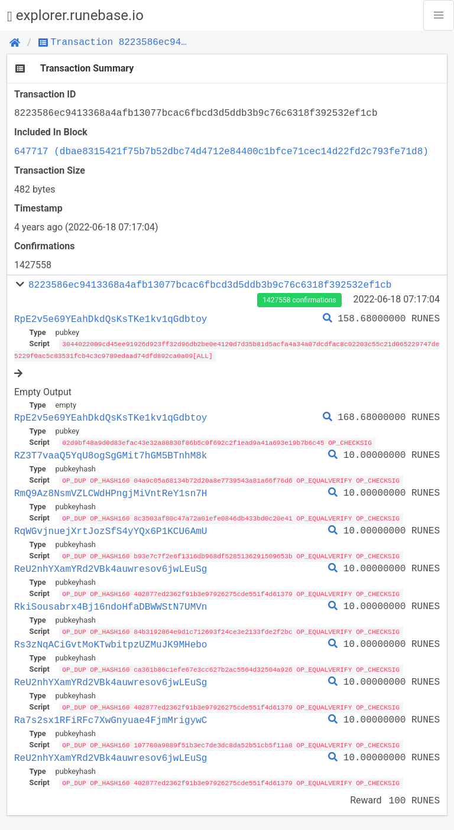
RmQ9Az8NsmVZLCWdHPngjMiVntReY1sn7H (110, 492)
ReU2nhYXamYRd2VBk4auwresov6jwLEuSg (110, 566)
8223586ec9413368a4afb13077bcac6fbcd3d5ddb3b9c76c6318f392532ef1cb (209, 284)
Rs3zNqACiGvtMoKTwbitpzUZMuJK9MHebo (110, 641)
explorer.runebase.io (75, 15)
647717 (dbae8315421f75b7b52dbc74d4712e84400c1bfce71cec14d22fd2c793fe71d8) (221, 151)
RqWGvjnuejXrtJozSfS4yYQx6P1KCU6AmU (110, 529)
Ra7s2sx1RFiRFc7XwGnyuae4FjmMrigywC (110, 716)
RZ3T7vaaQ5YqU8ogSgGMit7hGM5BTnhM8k (110, 454)
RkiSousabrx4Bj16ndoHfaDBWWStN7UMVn (110, 604)
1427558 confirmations (299, 300)
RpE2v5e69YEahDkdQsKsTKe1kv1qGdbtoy (110, 319)
